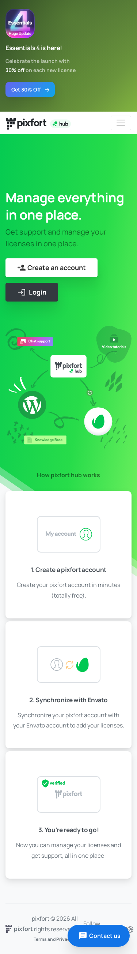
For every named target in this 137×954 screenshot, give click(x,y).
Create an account (51, 268)
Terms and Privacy (53, 939)
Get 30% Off (30, 89)
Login (31, 292)
